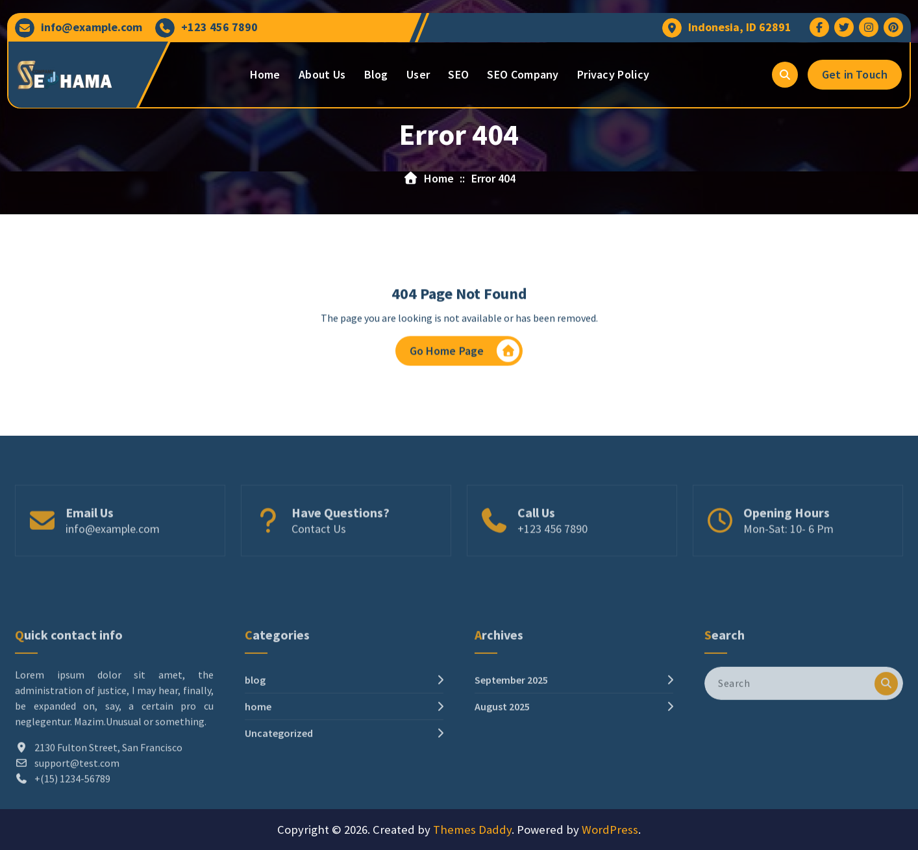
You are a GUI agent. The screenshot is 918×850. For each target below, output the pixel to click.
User (418, 74)
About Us (322, 74)
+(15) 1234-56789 (72, 827)
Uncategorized (279, 781)
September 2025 (511, 728)
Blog (376, 74)
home (258, 755)
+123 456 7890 (219, 27)
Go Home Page (465, 353)
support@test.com (76, 811)
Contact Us (319, 549)
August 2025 (502, 755)
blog (255, 728)
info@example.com (91, 27)
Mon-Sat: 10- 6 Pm (788, 549)
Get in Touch (854, 74)
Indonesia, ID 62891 (739, 27)
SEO (458, 74)
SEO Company (522, 74)
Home (265, 74)
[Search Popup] (785, 75)
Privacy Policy (613, 74)
